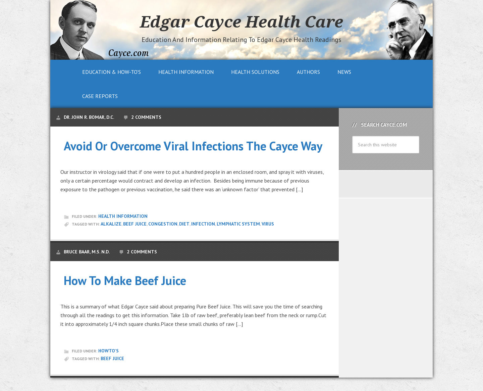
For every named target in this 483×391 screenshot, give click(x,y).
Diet (184, 224)
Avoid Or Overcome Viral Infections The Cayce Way (193, 146)
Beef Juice (135, 224)
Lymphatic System (238, 224)
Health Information (123, 216)
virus (268, 224)
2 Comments (146, 117)
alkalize (111, 224)
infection (203, 224)
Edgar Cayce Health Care (241, 21)
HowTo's (108, 351)
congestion (162, 224)
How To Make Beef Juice (125, 280)
